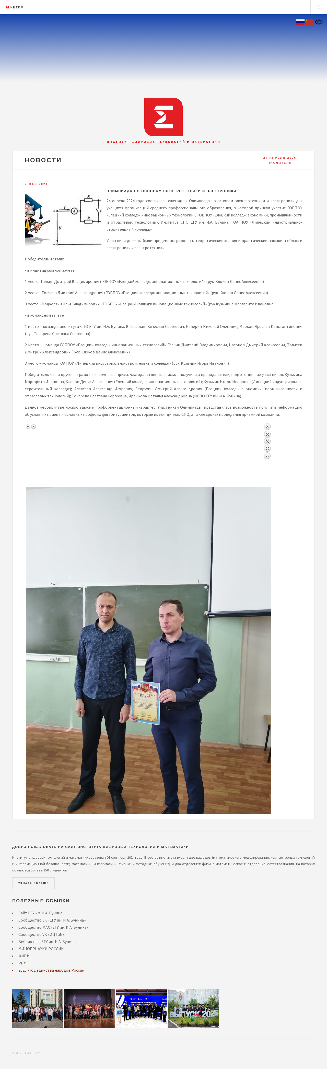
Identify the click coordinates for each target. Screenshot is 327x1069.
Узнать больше (33, 883)
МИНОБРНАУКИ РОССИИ (41, 948)
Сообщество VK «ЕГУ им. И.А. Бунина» (52, 920)
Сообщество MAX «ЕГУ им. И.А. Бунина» (53, 927)
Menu (319, 7)
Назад (267, 455)
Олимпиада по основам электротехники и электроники (172, 191)
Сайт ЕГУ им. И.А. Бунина (40, 912)
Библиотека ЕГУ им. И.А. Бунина (47, 941)
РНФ (22, 962)
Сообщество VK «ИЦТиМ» (41, 934)
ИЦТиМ (17, 7)
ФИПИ (24, 955)
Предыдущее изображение (28, 426)
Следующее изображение (33, 426)
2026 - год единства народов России (51, 970)
